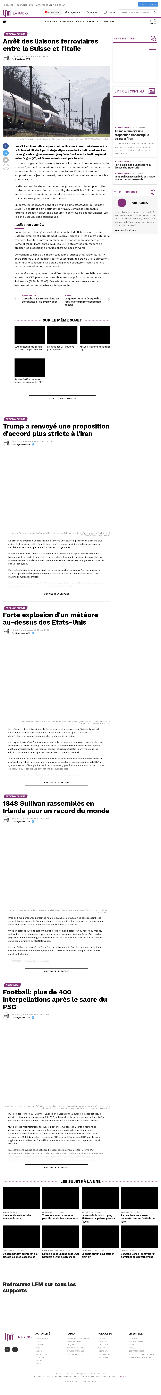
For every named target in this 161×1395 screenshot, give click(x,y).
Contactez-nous (25, 5)
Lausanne (39, 1346)
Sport (38, 1365)
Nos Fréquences (136, 1352)
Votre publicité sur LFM (140, 1358)
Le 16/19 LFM (103, 1352)
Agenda (132, 1346)
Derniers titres (74, 1342)
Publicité (8, 5)
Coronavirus (41, 1339)
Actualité (49, 21)
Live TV (110, 12)
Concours (108, 21)
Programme (72, 12)
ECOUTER (52, 12)
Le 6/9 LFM (102, 1342)
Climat (38, 1342)
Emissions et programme (78, 1339)
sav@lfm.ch (122, 1377)
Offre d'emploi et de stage (141, 1355)
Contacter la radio (76, 1349)
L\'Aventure (103, 1358)
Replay (92, 12)
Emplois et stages (75, 1352)
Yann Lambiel (104, 1346)
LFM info (101, 1339)
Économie (39, 1358)
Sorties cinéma (136, 1342)
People (132, 1349)
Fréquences (72, 1346)
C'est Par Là (103, 1349)
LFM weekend (104, 1355)
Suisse (38, 1352)
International (42, 1355)
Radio (79, 21)
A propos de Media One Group (50, 5)
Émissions (65, 21)
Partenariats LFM (75, 1355)
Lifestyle (92, 21)
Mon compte (148, 4)
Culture (39, 1362)
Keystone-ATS (22, 59)
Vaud (37, 1349)
